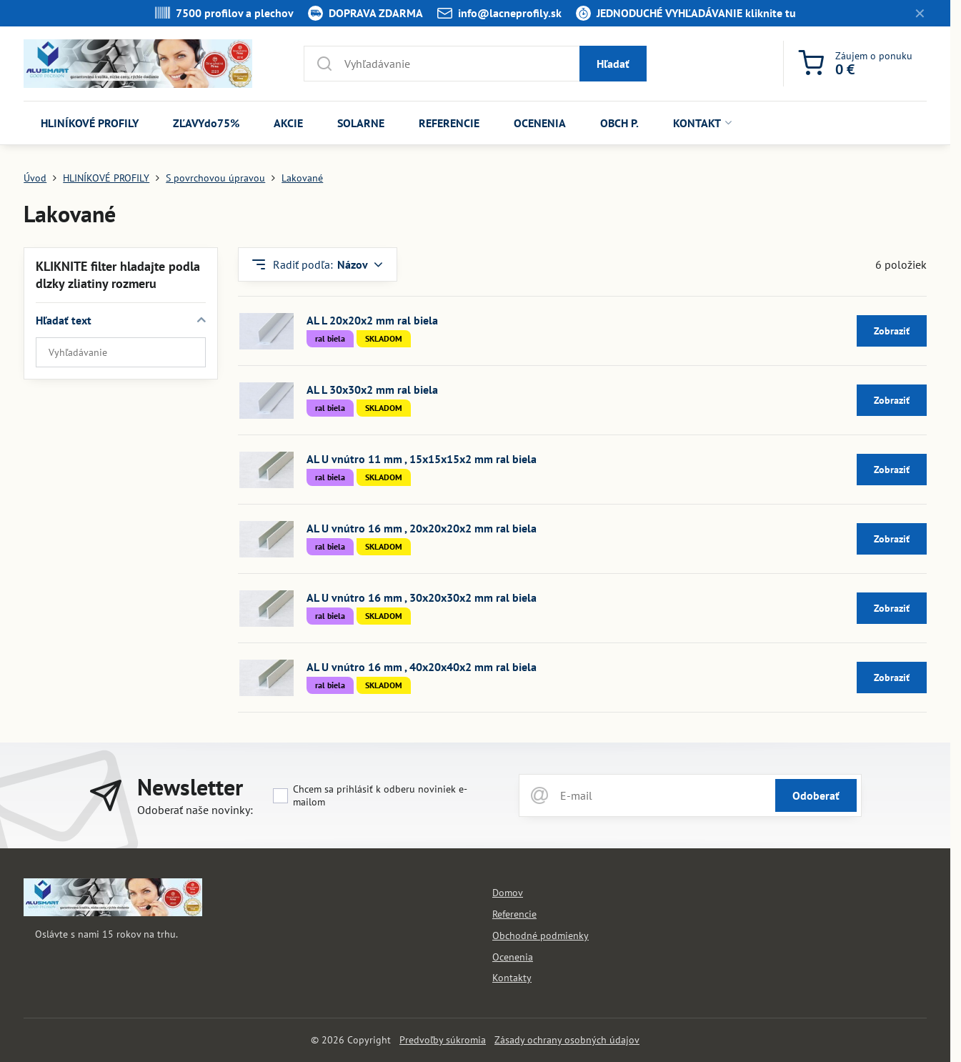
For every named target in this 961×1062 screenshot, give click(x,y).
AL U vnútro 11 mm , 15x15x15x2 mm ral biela (422, 459)
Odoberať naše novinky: (195, 810)
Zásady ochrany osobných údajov (566, 1039)
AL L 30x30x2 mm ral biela (372, 389)
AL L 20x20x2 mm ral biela (372, 320)
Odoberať (816, 795)
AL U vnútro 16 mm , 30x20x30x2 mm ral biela (422, 597)
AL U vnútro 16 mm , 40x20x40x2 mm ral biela (422, 667)
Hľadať (613, 63)
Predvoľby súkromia (442, 1039)
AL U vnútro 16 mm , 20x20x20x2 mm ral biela (422, 528)
